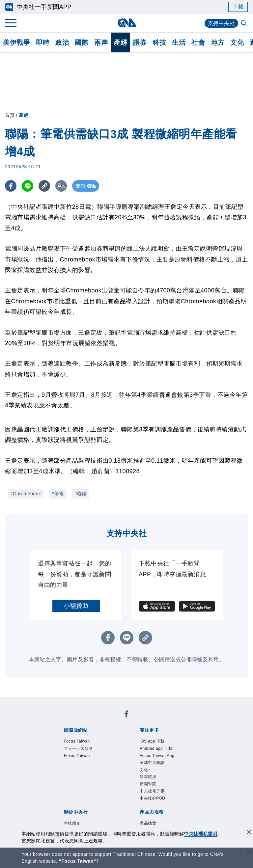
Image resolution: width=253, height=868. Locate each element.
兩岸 (101, 42)
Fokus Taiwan (77, 755)
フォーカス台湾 (78, 748)
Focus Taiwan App (157, 755)
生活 (178, 42)
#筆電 (57, 493)
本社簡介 (72, 823)
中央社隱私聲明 (200, 833)
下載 (238, 7)
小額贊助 (76, 606)
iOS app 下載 (152, 741)
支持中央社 (221, 23)
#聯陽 (80, 493)
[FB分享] (10, 186)
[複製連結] (44, 186)
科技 (159, 42)
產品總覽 (148, 823)
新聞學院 (148, 784)
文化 (237, 42)
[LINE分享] (27, 186)
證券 (140, 42)
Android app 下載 (156, 748)
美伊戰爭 (16, 42)
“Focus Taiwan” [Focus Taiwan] (77, 861)
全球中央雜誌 (152, 762)
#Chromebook (25, 493)
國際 (81, 42)
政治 (62, 42)
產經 (120, 42)
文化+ (145, 770)
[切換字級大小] (61, 186)
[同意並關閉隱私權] (249, 832)
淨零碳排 (148, 776)
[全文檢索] (244, 23)
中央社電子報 (152, 791)
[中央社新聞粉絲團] (126, 715)
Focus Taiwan (77, 741)
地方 (217, 42)
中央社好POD (152, 798)
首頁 (9, 115)
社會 (198, 42)
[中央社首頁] (127, 23)
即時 (42, 42)
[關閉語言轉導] (249, 853)
